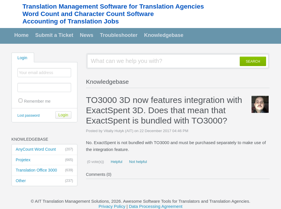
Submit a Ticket (54, 35)
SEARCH (253, 61)
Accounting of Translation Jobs (70, 21)
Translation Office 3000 (44, 170)
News (86, 35)
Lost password (28, 116)
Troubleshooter (119, 35)
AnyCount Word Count (44, 149)
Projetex (44, 160)
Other (44, 181)
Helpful (116, 162)
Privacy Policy (112, 206)
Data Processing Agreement (155, 206)
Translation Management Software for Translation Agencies (113, 6)
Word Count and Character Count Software (88, 13)
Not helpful (137, 162)
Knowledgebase (164, 35)
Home (21, 35)
